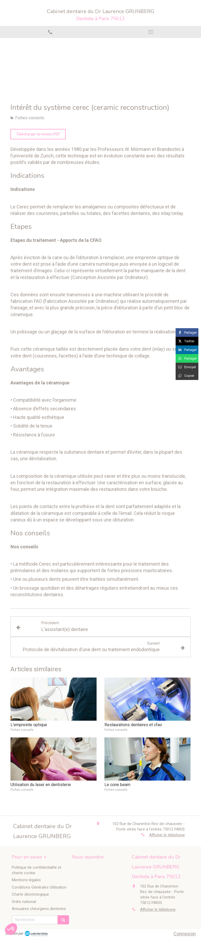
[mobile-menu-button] (150, 32)
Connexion (185, 933)
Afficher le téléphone (167, 835)
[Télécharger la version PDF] (38, 134)
